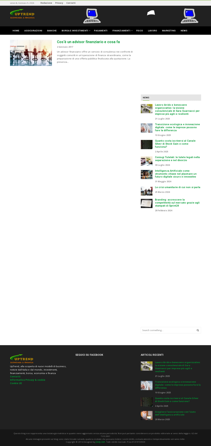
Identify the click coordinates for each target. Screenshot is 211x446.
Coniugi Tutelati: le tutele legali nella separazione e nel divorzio (177, 159)
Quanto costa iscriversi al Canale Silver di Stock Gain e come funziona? (175, 143)
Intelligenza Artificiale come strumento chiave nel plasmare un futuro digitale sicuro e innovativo (176, 173)
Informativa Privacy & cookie (27, 379)
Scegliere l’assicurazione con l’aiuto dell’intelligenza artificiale (175, 413)
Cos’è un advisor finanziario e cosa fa (88, 42)
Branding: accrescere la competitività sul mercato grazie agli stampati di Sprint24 (177, 202)
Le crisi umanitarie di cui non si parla (177, 187)
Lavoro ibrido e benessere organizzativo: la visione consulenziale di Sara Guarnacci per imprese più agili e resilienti (177, 109)
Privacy (59, 3)
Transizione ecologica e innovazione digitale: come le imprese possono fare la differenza (177, 127)
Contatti (71, 3)
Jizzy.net (100, 442)
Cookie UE (16, 383)
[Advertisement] (169, 63)
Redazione (46, 3)
